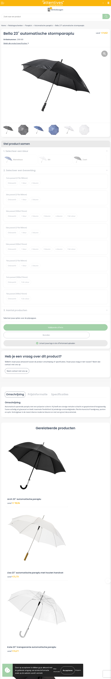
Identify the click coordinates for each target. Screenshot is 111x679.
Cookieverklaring (63, 620)
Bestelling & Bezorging (10, 620)
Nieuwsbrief (61, 584)
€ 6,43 (63, 554)
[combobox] (52, 16)
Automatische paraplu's (43, 25)
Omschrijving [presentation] (15, 394)
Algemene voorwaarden (66, 617)
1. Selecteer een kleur (15, 151)
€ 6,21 (13, 557)
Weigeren (78, 670)
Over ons (60, 580)
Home (3, 25)
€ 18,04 (13, 489)
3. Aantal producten (15, 310)
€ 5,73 (63, 493)
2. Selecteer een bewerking (19, 170)
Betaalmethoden (7, 624)
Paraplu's (28, 25)
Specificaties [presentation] (59, 394)
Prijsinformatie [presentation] (37, 394)
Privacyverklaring (63, 624)
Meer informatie (56, 670)
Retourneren (6, 627)
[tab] (15, 394)
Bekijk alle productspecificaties (16, 43)
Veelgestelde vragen (64, 587)
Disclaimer (61, 627)
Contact (4, 617)
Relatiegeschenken (15, 25)
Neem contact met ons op (17, 371)
